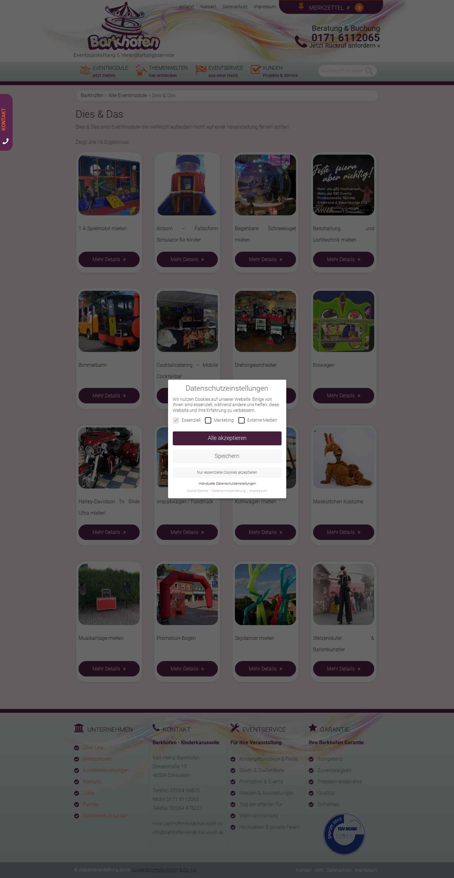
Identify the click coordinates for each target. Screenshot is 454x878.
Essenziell (187, 417)
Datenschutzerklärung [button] (229, 487)
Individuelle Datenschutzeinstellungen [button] (227, 480)
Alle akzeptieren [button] (227, 434)
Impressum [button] (258, 487)
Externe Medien (257, 417)
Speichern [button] (227, 452)
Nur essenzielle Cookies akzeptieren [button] (227, 469)
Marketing (219, 417)
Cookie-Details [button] (198, 487)
